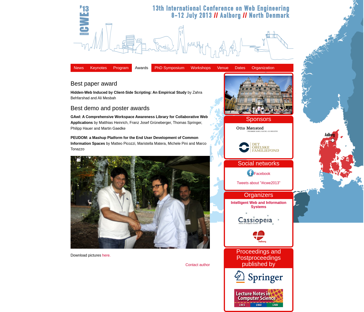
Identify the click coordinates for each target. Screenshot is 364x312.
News (79, 67)
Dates (240, 67)
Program (121, 67)
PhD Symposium (169, 67)
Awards (141, 67)
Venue (222, 67)
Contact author (197, 265)
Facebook (258, 174)
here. (106, 255)
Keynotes (98, 67)
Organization (263, 67)
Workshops (201, 67)
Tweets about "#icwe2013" (258, 183)
